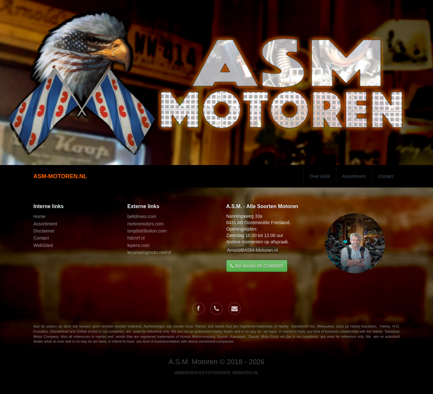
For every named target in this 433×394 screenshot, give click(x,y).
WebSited (43, 245)
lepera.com (139, 245)
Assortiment (354, 176)
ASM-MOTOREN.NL (60, 176)
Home (39, 216)
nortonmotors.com (146, 223)
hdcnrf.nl (136, 238)
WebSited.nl (246, 373)
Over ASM (319, 176)
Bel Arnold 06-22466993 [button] (256, 265)
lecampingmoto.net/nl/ (150, 252)
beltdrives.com (142, 216)
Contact (385, 176)
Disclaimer (43, 230)
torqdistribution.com (147, 230)
